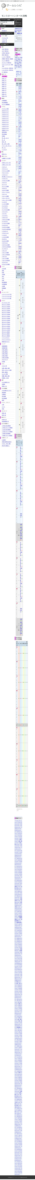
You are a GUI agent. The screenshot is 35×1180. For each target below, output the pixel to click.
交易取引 (4, 394)
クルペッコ (4, 194)
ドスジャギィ (5, 211)
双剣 (3, 54)
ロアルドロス (5, 262)
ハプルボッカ (5, 231)
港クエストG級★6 (6, 331)
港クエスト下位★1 (6, 322)
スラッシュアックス (6, 64)
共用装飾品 (4, 100)
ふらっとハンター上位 (6, 296)
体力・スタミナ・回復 (6, 370)
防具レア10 (4, 96)
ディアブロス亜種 (6, 209)
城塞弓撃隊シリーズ (18, 921)
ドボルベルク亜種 (6, 219)
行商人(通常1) (5, 349)
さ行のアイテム (5, 114)
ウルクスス (4, 182)
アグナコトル (5, 168)
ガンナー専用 (5, 374)
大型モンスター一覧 (6, 162)
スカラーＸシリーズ (18, 936)
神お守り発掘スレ (6, 445)
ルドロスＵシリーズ (18, 1147)
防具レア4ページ (18, 74)
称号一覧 (4, 415)
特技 (3, 408)
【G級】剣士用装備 (6, 433)
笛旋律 (11, 58)
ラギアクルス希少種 (6, 246)
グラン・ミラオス (6, 192)
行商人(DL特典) (5, 357)
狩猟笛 (3, 58)
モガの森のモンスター (6, 390)
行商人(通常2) (5, 351)
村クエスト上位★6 (6, 314)
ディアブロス (5, 207)
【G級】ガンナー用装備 (7, 435)
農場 (3, 400)
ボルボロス (4, 239)
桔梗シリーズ (17, 886)
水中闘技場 (4, 284)
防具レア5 (4, 86)
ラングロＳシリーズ (18, 1126)
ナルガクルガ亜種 (6, 227)
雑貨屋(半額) (4, 348)
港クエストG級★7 (6, 333)
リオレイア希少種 (6, 254)
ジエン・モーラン (6, 198)
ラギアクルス (5, 242)
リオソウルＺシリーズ (18, 1132)
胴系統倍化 (21, 515)
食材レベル (4, 386)
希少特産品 (4, 134)
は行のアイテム (5, 120)
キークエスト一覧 (6, 302)
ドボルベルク (5, 217)
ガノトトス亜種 (5, 186)
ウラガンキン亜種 (6, 180)
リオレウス (4, 256)
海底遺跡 (4, 288)
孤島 (3, 270)
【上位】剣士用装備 (6, 429)
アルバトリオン (5, 172)
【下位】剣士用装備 (6, 425)
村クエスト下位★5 (6, 312)
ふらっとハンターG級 (6, 298)
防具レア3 (4, 82)
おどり (3, 406)
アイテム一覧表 (5, 108)
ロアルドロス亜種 (6, 264)
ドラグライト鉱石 (20, 134)
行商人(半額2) (5, 355)
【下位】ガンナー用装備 (7, 427)
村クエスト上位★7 (6, 316)
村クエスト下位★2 (6, 306)
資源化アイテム (5, 130)
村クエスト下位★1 (6, 304)
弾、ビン (4, 147)
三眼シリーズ (17, 906)
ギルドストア (5, 359)
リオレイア (4, 250)
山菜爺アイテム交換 (6, 158)
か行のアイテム (5, 112)
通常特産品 (4, 132)
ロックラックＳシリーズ (18, 1169)
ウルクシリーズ (18, 855)
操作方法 (6, 49)
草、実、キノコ (5, 138)
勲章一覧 (4, 413)
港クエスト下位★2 (6, 324)
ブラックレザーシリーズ (18, 1038)
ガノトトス (4, 184)
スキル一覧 (4, 39)
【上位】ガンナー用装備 (7, 431)
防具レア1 (17, 57)
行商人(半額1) (5, 353)
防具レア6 (4, 88)
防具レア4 (18, 60)
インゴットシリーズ (18, 849)
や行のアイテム (5, 124)
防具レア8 (17, 65)
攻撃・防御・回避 (6, 368)
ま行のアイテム (5, 122)
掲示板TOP (4, 30)
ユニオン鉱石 (20, 171)
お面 (3, 404)
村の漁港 (4, 396)
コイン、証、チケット (6, 145)
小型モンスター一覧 (6, 164)
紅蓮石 (20, 100)
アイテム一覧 (5, 38)
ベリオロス (4, 235)
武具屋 (3, 361)
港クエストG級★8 (6, 335)
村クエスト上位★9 (6, 320)
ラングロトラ (5, 248)
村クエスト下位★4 (6, 310)
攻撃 (21, 524)
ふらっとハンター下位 (6, 294)
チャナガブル (5, 205)
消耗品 (3, 136)
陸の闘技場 (4, 282)
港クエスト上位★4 (6, 328)
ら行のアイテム (5, 126)
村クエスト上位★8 (6, 318)
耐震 (21, 527)
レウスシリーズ (18, 1158)
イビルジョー (5, 174)
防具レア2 (4, 80)
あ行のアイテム (5, 110)
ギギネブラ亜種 (5, 190)
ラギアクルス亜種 (6, 244)
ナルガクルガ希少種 (6, 229)
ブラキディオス (5, 233)
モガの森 (4, 268)
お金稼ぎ (4, 439)
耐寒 (21, 538)
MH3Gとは (4, 419)
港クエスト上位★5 (6, 329)
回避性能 (21, 531)
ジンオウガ (4, 202)
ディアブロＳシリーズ (18, 963)
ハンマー (4, 56)
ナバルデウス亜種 (6, 223)
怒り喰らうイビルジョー (7, 176)
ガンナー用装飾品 (6, 104)
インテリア (4, 149)
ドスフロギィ (5, 215)
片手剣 (3, 53)
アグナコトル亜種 (6, 170)
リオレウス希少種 (6, 260)
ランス (3, 60)
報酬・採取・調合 (6, 376)
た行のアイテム (5, 116)
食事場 (3, 384)
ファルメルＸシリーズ (18, 1026)
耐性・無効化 (5, 372)
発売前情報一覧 (5, 421)
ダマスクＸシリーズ (18, 955)
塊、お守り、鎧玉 (6, 143)
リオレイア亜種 (5, 252)
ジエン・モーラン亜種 (6, 200)
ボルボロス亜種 (5, 241)
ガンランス (4, 62)
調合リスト (4, 154)
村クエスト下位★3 (6, 308)
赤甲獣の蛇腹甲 (20, 109)
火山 (3, 278)
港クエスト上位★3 (6, 326)
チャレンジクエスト (6, 339)
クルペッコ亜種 (5, 196)
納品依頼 (4, 392)
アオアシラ (4, 167)
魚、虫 (3, 140)
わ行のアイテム (5, 128)
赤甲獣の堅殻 (20, 92)
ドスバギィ (4, 213)
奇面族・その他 (5, 378)
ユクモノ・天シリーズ (18, 1113)
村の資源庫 (4, 398)
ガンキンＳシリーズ (18, 879)
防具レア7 (19, 63)
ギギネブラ (4, 188)
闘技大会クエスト (6, 341)
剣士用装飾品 (5, 102)
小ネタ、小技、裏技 (6, 443)
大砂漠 (3, 286)
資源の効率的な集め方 (6, 441)
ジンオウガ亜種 (5, 203)
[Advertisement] (25, 44)
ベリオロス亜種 (5, 237)
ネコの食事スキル (6, 382)
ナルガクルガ (5, 225)
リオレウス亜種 (5, 258)
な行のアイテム (5, 118)
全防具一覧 (19, 33)
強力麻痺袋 (20, 127)
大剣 (3, 49)
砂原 (3, 272)
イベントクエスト (6, 337)
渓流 (3, 280)
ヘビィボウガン (5, 70)
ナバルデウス (5, 221)
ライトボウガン (5, 68)
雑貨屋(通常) (4, 346)
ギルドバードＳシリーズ (18, 894)
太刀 (3, 51)
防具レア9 (4, 94)
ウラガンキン (5, 178)
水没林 (3, 274)
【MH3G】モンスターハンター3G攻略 (18, 30)
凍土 (3, 276)
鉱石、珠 (4, 141)
